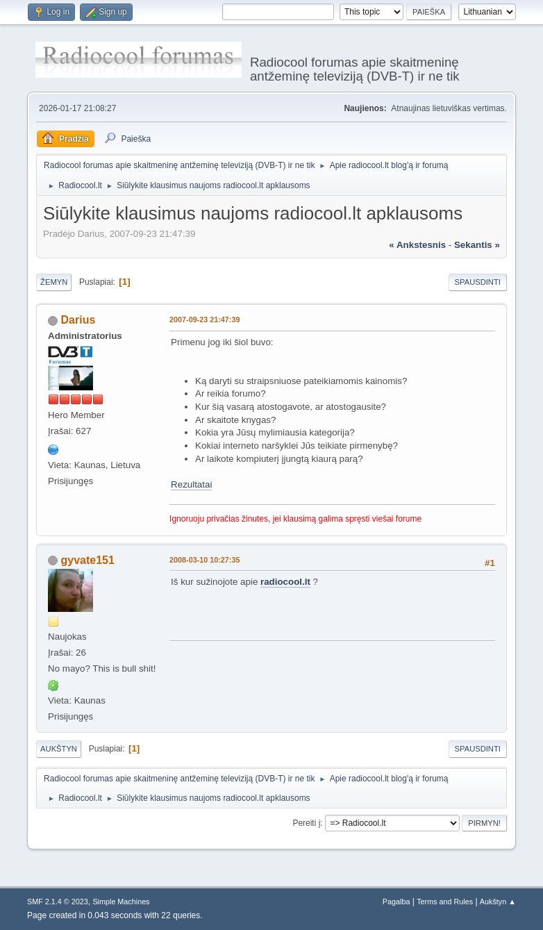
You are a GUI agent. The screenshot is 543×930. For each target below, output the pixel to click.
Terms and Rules (445, 901)
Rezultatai (191, 484)
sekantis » (477, 245)
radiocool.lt (285, 581)
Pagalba (396, 901)
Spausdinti (478, 282)
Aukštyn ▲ (498, 901)
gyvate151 (88, 560)
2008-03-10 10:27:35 (204, 560)
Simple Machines (120, 901)
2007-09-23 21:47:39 (204, 319)
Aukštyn (58, 749)
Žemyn (53, 282)
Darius (78, 320)
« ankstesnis (417, 245)
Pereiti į (306, 823)
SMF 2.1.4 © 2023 (57, 901)
